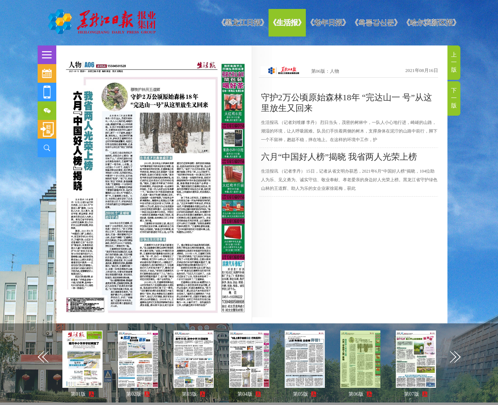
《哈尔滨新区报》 (431, 22)
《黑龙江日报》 (243, 22)
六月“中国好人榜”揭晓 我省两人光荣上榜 (339, 156)
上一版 (454, 62)
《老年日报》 (328, 22)
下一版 (454, 98)
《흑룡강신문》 (376, 22)
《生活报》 (287, 22)
